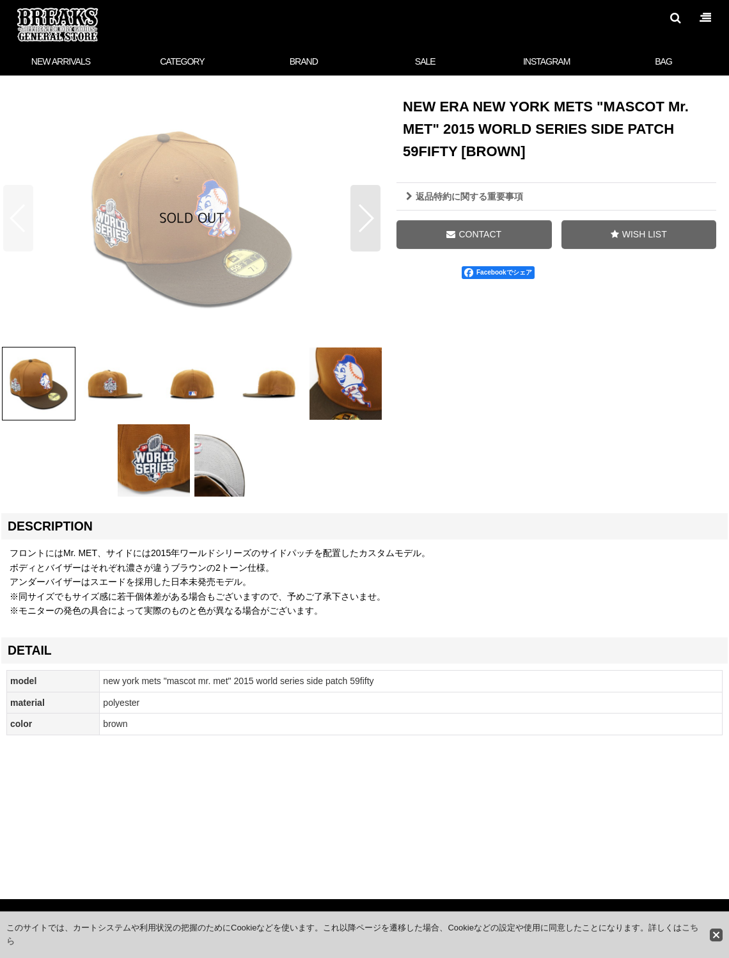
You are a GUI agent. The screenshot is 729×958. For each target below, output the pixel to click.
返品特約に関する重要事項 (464, 196)
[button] (675, 18)
